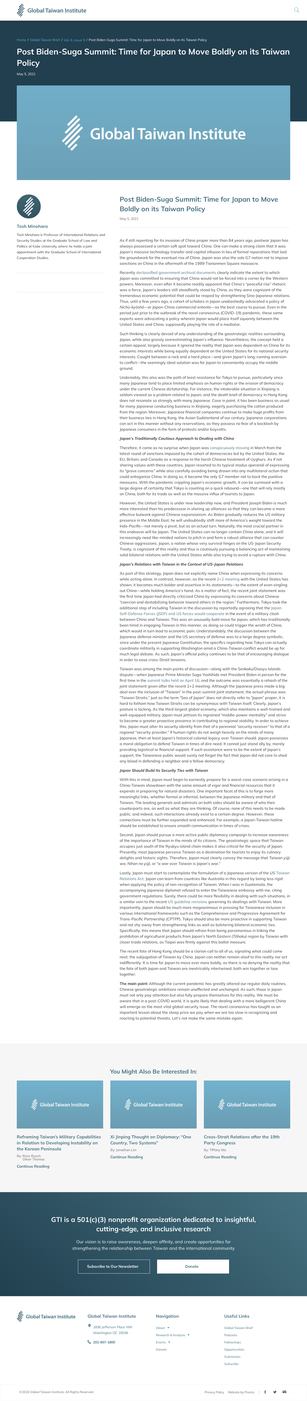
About (162, 1327)
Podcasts (230, 1335)
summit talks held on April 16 (173, 680)
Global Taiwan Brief (45, 40)
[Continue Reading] (101, 1167)
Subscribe (231, 1364)
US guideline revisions (187, 901)
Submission (232, 1357)
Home (21, 40)
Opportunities (234, 1349)
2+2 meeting (228, 579)
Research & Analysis (172, 1335)
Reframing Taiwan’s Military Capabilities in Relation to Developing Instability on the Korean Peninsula (59, 1143)
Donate (161, 1349)
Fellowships (232, 1342)
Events (163, 1342)
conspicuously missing (229, 447)
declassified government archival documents (176, 272)
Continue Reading (33, 1166)
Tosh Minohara (32, 226)
